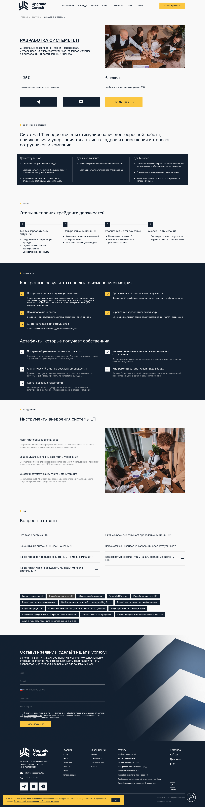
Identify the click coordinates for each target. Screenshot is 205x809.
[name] (62, 675)
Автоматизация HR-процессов (97, 616)
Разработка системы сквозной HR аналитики (136, 785)
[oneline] (62, 700)
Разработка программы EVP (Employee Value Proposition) (49, 616)
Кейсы (105, 5)
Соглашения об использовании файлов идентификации (36, 801)
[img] (35, 754)
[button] (172, 6)
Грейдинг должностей (32, 596)
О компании (68, 5)
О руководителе (97, 764)
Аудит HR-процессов (32, 609)
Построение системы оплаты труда (132, 768)
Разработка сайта (163, 803)
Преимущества (97, 760)
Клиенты (94, 768)
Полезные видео (69, 777)
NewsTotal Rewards (120, 596)
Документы (118, 5)
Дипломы (175, 760)
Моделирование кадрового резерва (129, 609)
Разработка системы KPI (147, 596)
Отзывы (140, 5)
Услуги (94, 5)
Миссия (94, 756)
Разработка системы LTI (61, 596)
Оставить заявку (36, 725)
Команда (82, 5)
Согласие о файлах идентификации (170, 799)
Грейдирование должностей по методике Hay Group (87, 602)
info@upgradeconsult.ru (34, 775)
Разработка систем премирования (39, 602)
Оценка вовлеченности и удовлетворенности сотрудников (77, 609)
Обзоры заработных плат (92, 596)
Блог (130, 5)
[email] (62, 683)
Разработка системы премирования (133, 777)
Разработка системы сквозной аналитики (138, 602)
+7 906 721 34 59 (31, 779)
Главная (24, 17)
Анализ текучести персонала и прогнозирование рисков (49, 622)
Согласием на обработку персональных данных (74, 715)
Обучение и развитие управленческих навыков (141, 616)
